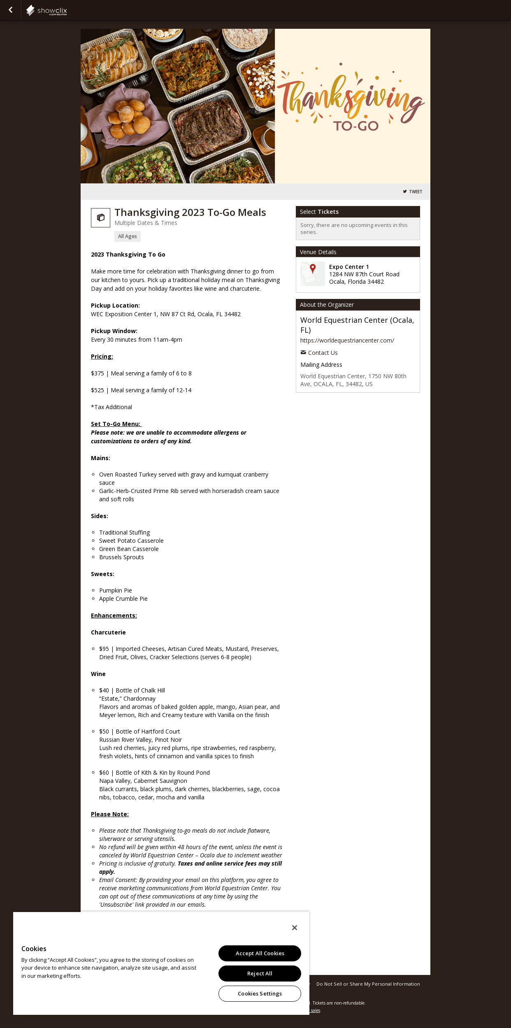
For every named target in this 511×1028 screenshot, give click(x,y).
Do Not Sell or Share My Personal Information (368, 984)
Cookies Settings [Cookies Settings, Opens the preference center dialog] (260, 993)
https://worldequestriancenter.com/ (347, 340)
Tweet (416, 191)
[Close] (295, 928)
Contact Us (323, 353)
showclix (67, 10)
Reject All (259, 973)
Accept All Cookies (260, 953)
